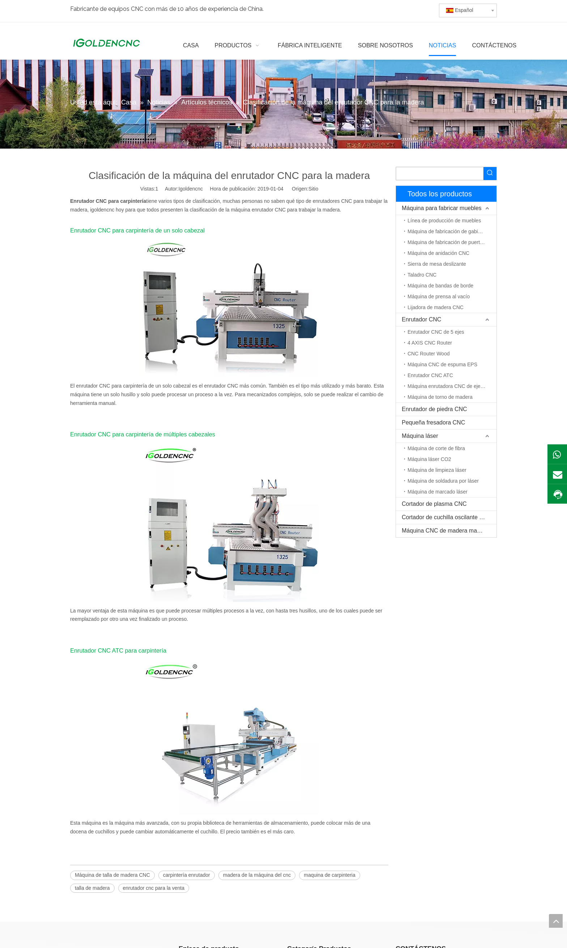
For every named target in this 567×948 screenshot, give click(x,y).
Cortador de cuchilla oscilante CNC (447, 517)
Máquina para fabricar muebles (442, 208)
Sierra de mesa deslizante (437, 264)
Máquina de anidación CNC (438, 253)
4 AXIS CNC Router (430, 343)
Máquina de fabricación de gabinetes (449, 231)
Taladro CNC (422, 275)
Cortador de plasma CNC (434, 504)
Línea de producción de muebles (444, 220)
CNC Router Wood (428, 353)
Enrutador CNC (421, 319)
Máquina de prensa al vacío (439, 296)
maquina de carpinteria (329, 875)
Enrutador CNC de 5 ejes (436, 332)
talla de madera (92, 888)
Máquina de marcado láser (438, 492)
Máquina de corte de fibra (436, 448)
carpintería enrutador (186, 875)
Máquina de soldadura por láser (443, 481)
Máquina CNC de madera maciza (444, 531)
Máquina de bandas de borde (440, 286)
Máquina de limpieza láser (437, 470)
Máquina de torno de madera (440, 397)
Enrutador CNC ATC (430, 375)
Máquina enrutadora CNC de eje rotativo (452, 386)
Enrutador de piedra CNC (434, 409)
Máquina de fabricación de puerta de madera (452, 242)
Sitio (313, 189)
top (556, 921)
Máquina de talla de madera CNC (112, 875)
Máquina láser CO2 (429, 459)
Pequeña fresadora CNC (433, 422)
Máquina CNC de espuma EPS (442, 364)
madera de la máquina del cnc (257, 875)
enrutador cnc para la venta (153, 888)
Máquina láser (420, 436)
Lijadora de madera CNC (436, 307)
